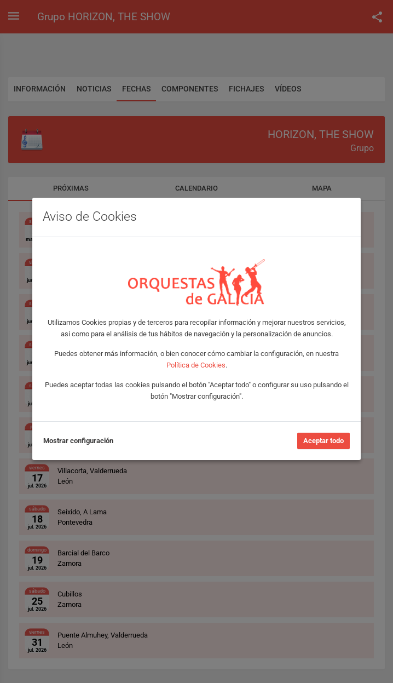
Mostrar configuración (78, 441)
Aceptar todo (323, 441)
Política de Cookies (196, 365)
